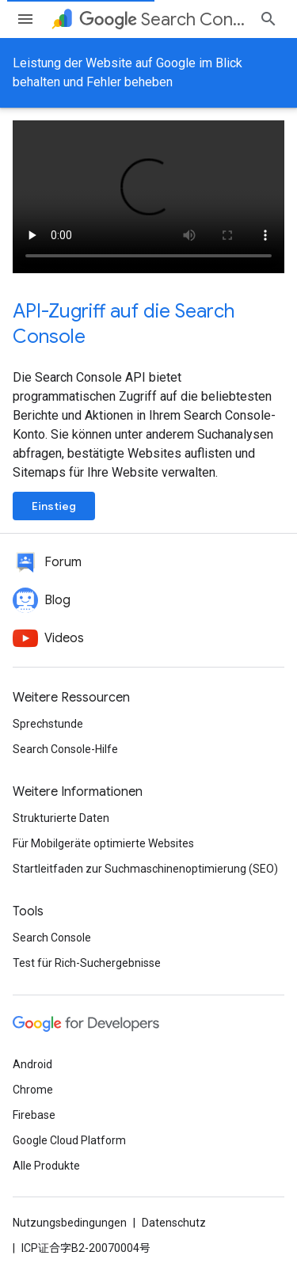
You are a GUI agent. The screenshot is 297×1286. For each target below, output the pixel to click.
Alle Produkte (46, 1165)
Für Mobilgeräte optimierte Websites (103, 843)
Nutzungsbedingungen (70, 1222)
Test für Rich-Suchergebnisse (87, 963)
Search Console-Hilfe (65, 749)
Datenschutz (174, 1222)
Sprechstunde (48, 723)
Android (32, 1064)
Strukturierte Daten (61, 818)
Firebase (34, 1115)
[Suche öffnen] (268, 19)
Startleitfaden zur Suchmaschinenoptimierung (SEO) (145, 868)
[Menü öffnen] (25, 19)
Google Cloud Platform (69, 1140)
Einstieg (54, 506)
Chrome (33, 1089)
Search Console (52, 937)
